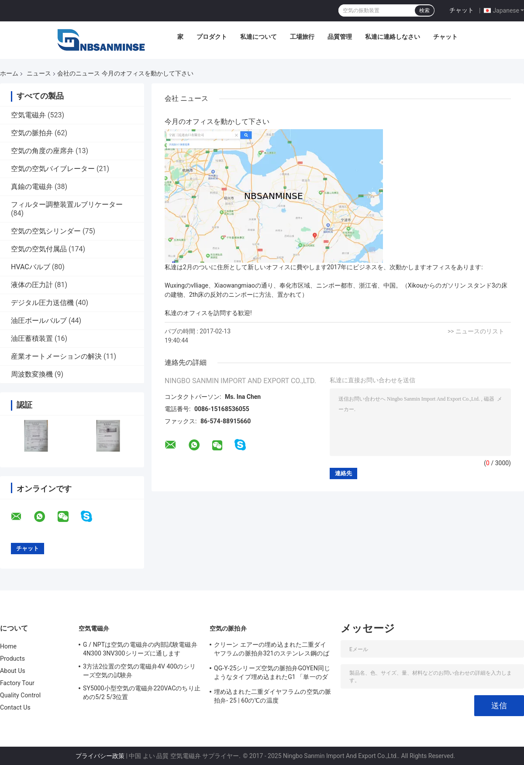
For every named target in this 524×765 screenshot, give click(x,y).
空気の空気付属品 (39, 249)
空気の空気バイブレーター (53, 169)
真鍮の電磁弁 (32, 186)
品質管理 (340, 36)
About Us (12, 670)
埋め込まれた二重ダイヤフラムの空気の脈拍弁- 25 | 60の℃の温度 (272, 696)
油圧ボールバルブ (39, 320)
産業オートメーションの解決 (56, 356)
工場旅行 (302, 36)
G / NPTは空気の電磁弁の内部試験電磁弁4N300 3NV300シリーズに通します (140, 649)
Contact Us (15, 707)
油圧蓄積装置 (32, 338)
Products (12, 658)
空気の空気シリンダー (46, 231)
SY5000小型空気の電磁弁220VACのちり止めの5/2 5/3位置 (141, 692)
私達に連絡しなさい (392, 36)
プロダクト (211, 36)
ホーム (9, 73)
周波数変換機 (32, 374)
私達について (258, 36)
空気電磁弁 (28, 115)
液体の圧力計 (32, 285)
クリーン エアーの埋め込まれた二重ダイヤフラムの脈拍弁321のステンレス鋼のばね (271, 650)
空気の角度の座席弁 (42, 151)
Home (8, 646)
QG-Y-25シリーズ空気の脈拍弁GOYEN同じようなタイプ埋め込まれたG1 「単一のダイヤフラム (272, 674)
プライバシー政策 (100, 755)
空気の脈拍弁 (32, 133)
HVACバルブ (30, 267)
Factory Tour (17, 682)
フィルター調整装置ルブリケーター (67, 204)
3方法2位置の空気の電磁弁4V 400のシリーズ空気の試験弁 (139, 671)
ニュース (39, 73)
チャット (461, 10)
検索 (424, 10)
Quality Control (20, 695)
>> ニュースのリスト (476, 331)
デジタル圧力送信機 (42, 302)
